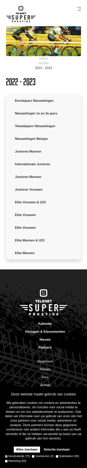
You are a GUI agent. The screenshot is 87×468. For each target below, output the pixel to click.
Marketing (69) (15, 460)
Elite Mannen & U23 (29, 240)
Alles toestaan (27, 449)
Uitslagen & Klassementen (45, 331)
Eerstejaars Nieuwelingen (34, 100)
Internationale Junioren (32, 164)
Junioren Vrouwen (29, 189)
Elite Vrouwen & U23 (30, 202)
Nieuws (45, 339)
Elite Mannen (25, 253)
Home (43, 58)
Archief (44, 63)
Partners (45, 347)
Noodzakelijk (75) (17, 456)
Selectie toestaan (57, 449)
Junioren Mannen (28, 151)
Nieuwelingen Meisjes (31, 138)
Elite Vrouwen (25, 215)
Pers (45, 377)
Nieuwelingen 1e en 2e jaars (36, 113)
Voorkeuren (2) (43, 456)
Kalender (45, 323)
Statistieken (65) (67, 456)
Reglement (45, 361)
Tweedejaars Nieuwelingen (35, 126)
